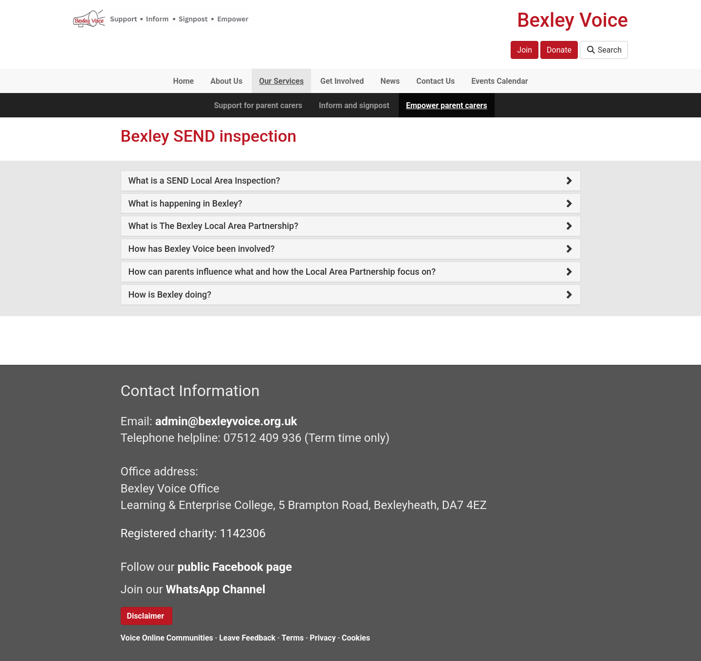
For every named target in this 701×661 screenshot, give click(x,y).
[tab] (350, 180)
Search (604, 50)
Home (183, 81)
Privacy (322, 637)
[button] (351, 181)
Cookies (356, 637)
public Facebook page (235, 567)
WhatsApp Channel (217, 589)
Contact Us (435, 81)
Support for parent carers (258, 105)
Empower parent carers (446, 105)
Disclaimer (146, 616)
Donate (559, 50)
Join (524, 50)
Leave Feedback (247, 637)
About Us (226, 81)
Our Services (281, 81)
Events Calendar (499, 81)
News (390, 81)
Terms (292, 637)
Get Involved (342, 81)
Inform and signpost (354, 105)
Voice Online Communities (167, 637)
